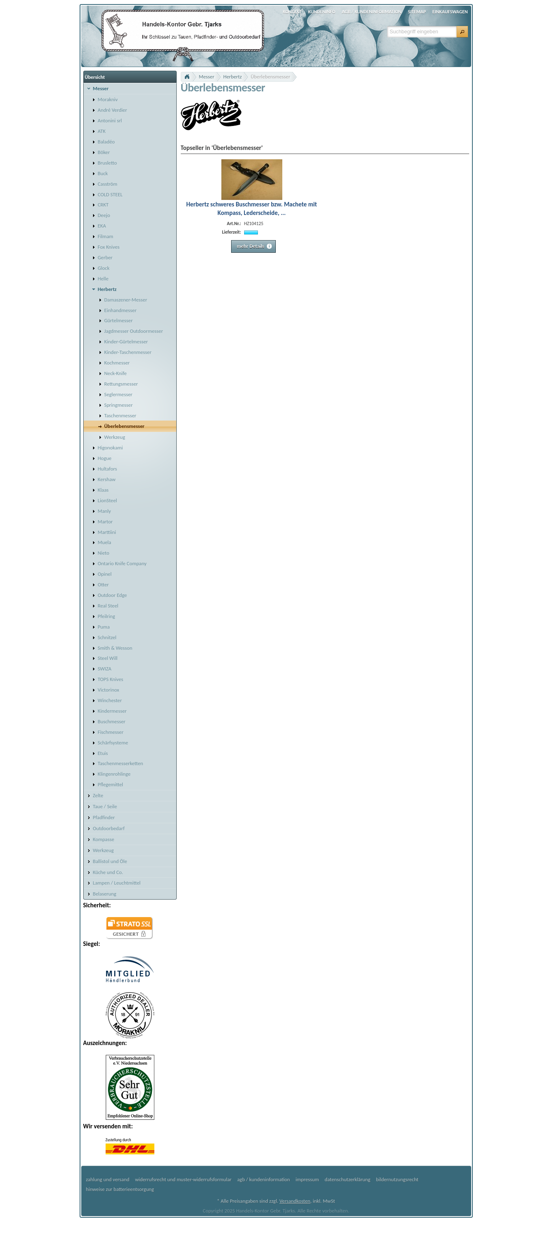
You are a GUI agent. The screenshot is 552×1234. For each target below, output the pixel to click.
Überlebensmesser (270, 77)
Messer (206, 77)
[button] (462, 31)
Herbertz (232, 77)
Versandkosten (294, 1201)
